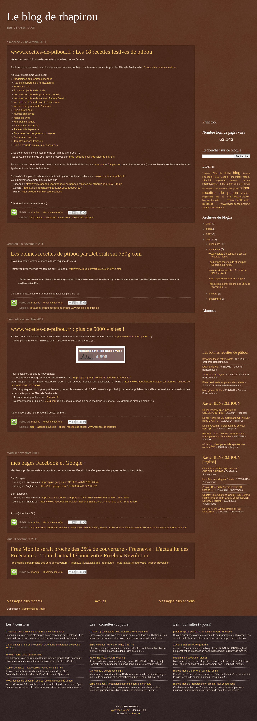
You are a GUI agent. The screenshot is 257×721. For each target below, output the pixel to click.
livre (230, 188)
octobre (213, 293)
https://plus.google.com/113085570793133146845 (70, 482)
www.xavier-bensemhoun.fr (149, 527)
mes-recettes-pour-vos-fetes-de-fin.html (92, 156)
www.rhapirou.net (120, 710)
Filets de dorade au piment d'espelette (223, 382)
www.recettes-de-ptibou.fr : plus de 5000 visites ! (67, 329)
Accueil (100, 601)
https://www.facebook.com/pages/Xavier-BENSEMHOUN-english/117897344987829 (88, 501)
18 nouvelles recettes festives (159, 67)
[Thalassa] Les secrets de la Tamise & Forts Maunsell (35, 631)
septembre (215, 298)
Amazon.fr (53, 397)
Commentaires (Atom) (34, 608)
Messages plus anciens (177, 601)
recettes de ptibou (53, 217)
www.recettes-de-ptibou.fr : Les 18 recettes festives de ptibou (81, 52)
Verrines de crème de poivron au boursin (37, 94)
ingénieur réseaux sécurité (73, 527)
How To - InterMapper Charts (218, 479)
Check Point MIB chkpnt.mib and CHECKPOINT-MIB (220, 470)
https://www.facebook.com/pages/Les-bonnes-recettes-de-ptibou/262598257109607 (74, 184)
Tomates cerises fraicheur (29, 141)
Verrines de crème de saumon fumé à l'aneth (39, 98)
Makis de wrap (22, 117)
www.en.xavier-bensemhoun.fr (116, 527)
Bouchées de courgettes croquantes (34, 133)
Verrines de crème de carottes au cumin (36, 102)
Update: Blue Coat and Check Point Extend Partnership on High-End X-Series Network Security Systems (226, 497)
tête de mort (223, 197)
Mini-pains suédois (24, 121)
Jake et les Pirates (242, 184)
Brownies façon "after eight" (217, 359)
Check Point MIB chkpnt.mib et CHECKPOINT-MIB (219, 411)
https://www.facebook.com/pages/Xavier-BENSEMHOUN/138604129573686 (85, 497)
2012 (209, 234)
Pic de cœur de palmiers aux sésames (36, 145)
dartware (246, 173)
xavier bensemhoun (176, 527)
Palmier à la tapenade (26, 129)
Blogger (136, 713)
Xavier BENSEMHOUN (221, 403)
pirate (235, 188)
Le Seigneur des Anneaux (214, 188)
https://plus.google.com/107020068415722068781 (69, 486)
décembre (215, 244)
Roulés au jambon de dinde (29, 90)
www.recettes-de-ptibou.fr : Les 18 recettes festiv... (227, 255)
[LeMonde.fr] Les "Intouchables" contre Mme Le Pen (34, 667)
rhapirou (36, 212)
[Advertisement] (101, 232)
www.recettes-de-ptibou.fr (110, 176)
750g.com (35, 307)
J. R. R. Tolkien (224, 183)
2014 (209, 223)
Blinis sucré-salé (23, 110)
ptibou (39, 217)
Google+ (52, 426)
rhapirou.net (207, 197)
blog (32, 217)
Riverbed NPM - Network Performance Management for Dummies (223, 435)
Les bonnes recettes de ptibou (225, 352)
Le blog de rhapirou (52, 16)
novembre (215, 249)
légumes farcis (210, 366)
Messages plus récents (24, 601)
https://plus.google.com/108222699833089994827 (53, 187)
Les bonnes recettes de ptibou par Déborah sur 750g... (227, 263)
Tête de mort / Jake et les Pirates (24, 654)
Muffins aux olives (24, 113)
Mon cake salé (22, 86)
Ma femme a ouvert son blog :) (106, 670)
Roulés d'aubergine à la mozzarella (34, 82)
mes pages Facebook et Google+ (48, 463)
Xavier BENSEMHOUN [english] (107, 657)
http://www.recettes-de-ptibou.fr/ (132, 336)
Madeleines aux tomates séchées (33, 78)
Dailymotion (114, 164)
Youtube (99, 164)
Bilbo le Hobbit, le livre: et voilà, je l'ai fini (112, 644)
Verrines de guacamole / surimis (32, 106)
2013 (209, 229)
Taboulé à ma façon (213, 374)
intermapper (209, 183)
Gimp (217, 177)
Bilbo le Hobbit (222, 173)
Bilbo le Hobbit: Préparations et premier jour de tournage (120, 683)
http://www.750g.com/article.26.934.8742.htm (95, 268)
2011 (209, 239)
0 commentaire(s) (53, 212)
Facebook (41, 426)
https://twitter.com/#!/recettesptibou (42, 191)
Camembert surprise (25, 137)
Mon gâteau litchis (212, 390)
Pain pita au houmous (26, 125)
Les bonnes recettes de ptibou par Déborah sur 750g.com (76, 253)
